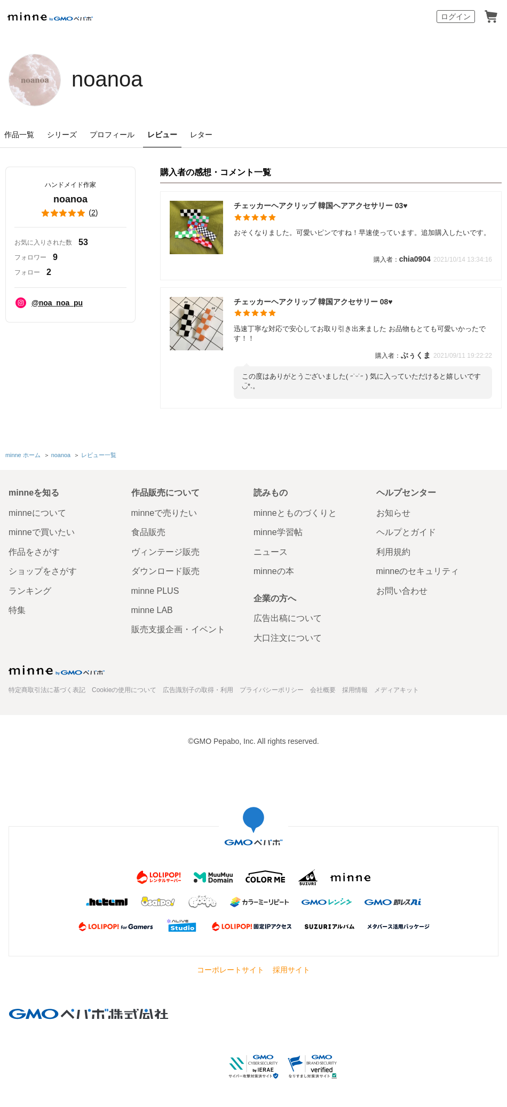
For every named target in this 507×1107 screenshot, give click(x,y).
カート (491, 16)
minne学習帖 (278, 532)
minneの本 (274, 571)
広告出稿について (288, 618)
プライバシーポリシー (272, 690)
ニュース (271, 551)
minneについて (37, 512)
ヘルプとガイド (406, 532)
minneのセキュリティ (418, 571)
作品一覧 (19, 134)
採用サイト (291, 969)
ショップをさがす (43, 571)
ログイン (456, 16)
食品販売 (148, 532)
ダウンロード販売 (165, 571)
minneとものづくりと (295, 512)
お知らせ (393, 512)
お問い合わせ (401, 590)
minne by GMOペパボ (50, 16)
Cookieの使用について (124, 690)
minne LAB (152, 610)
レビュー (162, 134)
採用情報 (355, 690)
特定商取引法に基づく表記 (47, 690)
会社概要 (323, 690)
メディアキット (396, 690)
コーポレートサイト (230, 969)
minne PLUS (155, 590)
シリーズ (62, 134)
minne (57, 670)
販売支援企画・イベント (178, 629)
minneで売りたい (164, 512)
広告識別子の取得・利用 (198, 690)
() (70, 213)
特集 (17, 610)
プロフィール (112, 134)
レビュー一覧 (98, 455)
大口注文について (288, 637)
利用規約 (393, 551)
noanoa (107, 79)
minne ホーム (23, 455)
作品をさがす (34, 551)
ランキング (30, 590)
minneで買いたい (42, 532)
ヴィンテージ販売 (165, 551)
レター (201, 134)
